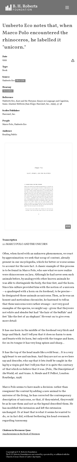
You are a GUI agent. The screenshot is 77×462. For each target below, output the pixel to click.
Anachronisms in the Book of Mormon (21, 434)
